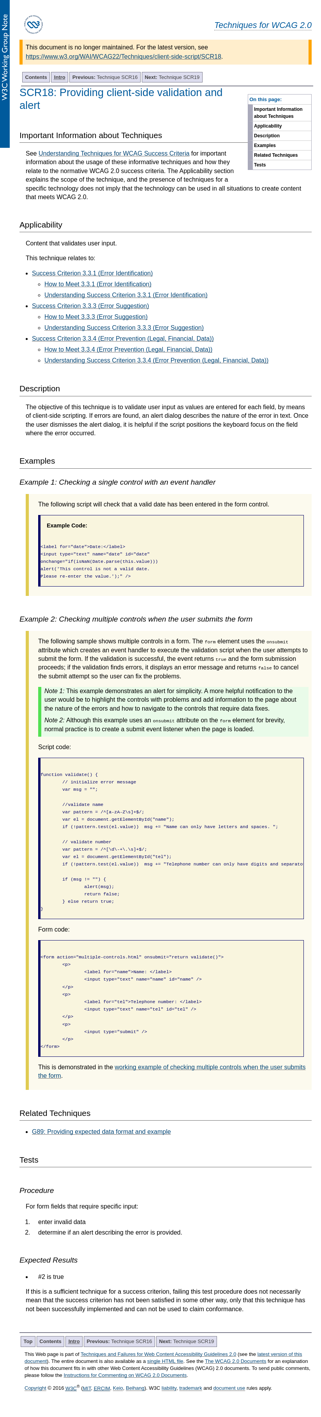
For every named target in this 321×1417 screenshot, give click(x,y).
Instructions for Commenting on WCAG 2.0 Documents (125, 1375)
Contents (36, 77)
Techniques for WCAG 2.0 (263, 25)
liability (169, 1388)
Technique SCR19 (172, 77)
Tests (260, 165)
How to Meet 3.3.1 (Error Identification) (98, 284)
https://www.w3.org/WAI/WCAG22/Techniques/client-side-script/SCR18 (123, 56)
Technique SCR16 (105, 77)
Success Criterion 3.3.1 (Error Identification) (92, 273)
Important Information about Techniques (278, 113)
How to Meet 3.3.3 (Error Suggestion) (96, 317)
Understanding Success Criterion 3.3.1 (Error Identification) (126, 295)
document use (229, 1388)
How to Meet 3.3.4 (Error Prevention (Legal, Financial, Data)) (128, 349)
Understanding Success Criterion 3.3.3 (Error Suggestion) (124, 327)
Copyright (35, 1388)
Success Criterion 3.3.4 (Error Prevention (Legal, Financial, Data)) (123, 338)
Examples (265, 145)
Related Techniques (276, 155)
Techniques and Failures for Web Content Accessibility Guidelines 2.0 (158, 1354)
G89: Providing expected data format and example (101, 1131)
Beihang (135, 1388)
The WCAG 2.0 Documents (235, 1361)
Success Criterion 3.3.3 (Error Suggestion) (90, 306)
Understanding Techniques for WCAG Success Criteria (114, 153)
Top (28, 1341)
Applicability (268, 126)
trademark (190, 1388)
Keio (118, 1388)
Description (267, 135)
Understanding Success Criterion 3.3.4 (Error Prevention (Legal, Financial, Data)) (156, 360)
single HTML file (165, 1361)
